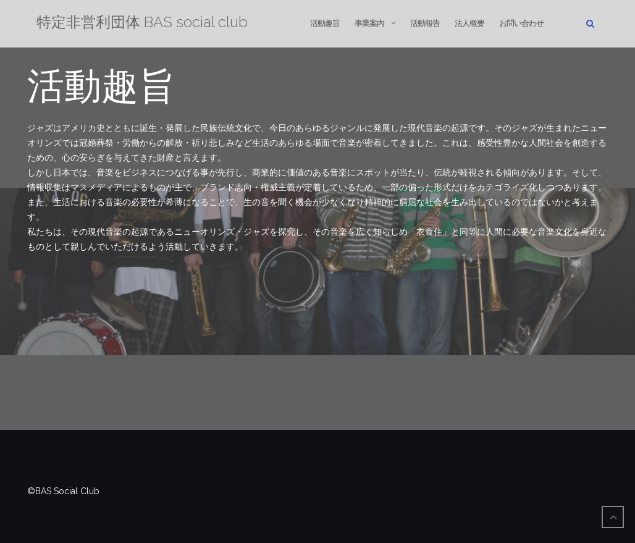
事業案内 (369, 23)
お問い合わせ (521, 23)
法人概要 (469, 23)
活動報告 (425, 23)
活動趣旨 (325, 23)
